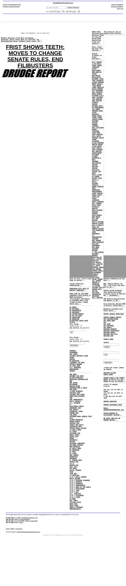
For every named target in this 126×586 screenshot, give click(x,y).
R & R (72, 496)
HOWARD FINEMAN (95, 143)
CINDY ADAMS (97, 72)
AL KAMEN (95, 205)
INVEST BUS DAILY (77, 450)
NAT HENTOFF (97, 175)
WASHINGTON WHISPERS (96, 347)
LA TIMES (73, 458)
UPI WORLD (107, 336)
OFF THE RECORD (95, 256)
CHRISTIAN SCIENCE (77, 416)
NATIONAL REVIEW (76, 474)
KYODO (72, 369)
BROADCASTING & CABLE (78, 405)
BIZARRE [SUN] (97, 88)
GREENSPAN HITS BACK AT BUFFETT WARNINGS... (79, 292)
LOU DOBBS (96, 124)
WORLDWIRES (74, 384)
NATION (72, 470)
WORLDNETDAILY (75, 551)
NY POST (73, 482)
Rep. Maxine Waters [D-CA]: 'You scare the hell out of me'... (114, 287)
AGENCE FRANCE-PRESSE (112, 324)
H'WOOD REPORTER (76, 444)
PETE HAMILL (97, 171)
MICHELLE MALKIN (95, 242)
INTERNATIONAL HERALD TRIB (81, 440)
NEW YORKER (74, 486)
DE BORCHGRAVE (97, 122)
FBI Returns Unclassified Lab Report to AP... (114, 304)
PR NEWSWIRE (74, 373)
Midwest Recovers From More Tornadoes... (18, 40)
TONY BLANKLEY (97, 90)
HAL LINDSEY (97, 237)
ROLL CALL (73, 500)
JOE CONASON (97, 112)
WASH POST (73, 545)
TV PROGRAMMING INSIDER (97, 278)
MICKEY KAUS (97, 207)
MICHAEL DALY (97, 120)
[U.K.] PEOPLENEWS (77, 527)
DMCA (13, 571)
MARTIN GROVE (97, 167)
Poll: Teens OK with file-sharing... (97, 52)
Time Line (120, 8)
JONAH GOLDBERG (95, 162)
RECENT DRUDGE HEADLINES (113, 320)
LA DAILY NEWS (75, 456)
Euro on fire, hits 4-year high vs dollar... (81, 280)
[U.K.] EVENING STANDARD (80, 517)
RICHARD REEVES (95, 293)
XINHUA (72, 386)
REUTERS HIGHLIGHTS (111, 340)
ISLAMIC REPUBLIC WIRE (79, 367)
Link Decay (19, 571)
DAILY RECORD (75, 515)
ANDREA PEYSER (97, 268)
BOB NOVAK (96, 253)
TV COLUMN (96, 336)
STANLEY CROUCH (95, 117)
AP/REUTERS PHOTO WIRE (79, 329)
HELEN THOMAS (97, 328)
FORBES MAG (74, 436)
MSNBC (72, 466)
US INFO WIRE (75, 380)
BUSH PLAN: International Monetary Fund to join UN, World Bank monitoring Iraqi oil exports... (97, 39)
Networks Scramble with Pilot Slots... (113, 315)
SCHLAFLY (95, 306)
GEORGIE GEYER (97, 159)
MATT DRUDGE (97, 68)
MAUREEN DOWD (97, 126)
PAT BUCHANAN (97, 102)
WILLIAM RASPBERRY (96, 287)
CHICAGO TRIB (75, 412)
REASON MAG (74, 498)
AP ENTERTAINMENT (77, 321)
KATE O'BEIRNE (97, 259)
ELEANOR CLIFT (97, 108)
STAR (71, 506)
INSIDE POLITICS (95, 196)
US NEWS (73, 539)
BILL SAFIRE (97, 304)
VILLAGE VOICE (75, 543)
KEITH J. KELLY (95, 210)
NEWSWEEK (73, 490)
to (65, 12)
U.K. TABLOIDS (75, 533)
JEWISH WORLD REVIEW (78, 454)
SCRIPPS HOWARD (76, 378)
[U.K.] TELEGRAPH (77, 535)
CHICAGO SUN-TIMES (77, 414)
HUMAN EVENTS (75, 446)
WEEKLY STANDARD (76, 549)
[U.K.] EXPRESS (76, 519)
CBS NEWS (73, 407)
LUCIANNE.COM (75, 460)
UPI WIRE (106, 332)
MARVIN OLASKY (97, 262)
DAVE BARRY (96, 78)
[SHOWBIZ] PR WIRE (77, 376)
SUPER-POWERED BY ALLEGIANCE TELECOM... (112, 434)
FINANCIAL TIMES (76, 434)
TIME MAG (73, 508)
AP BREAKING (74, 327)
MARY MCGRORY (97, 245)
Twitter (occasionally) (31, 563)
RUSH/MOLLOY (97, 302)
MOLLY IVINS (97, 203)
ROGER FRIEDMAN (95, 149)
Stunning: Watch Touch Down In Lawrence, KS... (21, 42)
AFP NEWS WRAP (109, 328)
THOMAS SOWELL (97, 318)
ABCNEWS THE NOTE (77, 391)
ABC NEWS (73, 389)
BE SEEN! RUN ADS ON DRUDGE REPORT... (111, 440)
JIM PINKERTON (97, 270)
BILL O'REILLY (97, 264)
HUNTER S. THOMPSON (96, 333)
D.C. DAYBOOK (75, 424)
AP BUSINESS (74, 319)
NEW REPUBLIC (75, 476)
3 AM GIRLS (96, 70)
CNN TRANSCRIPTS (76, 420)
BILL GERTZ (96, 157)
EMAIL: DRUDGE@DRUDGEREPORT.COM (113, 428)
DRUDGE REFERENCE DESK (112, 424)
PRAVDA (72, 371)
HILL (71, 442)
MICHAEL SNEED (97, 314)
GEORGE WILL (97, 340)
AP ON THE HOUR (76, 323)
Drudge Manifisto (24, 561)
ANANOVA (73, 361)
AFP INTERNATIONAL (110, 326)
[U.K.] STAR (74, 529)
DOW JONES (73, 365)
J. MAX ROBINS (97, 296)
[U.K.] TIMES (75, 537)
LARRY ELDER (97, 134)
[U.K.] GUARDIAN (76, 521)
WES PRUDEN (96, 282)
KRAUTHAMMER (97, 223)
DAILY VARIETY (75, 422)
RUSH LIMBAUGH (97, 235)
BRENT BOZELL (97, 94)
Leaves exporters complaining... (77, 286)
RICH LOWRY (96, 239)
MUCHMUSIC (73, 468)
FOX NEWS (73, 438)
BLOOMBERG (73, 363)
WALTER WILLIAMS (95, 343)
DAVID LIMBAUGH (95, 232)
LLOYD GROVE (97, 169)
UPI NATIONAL (108, 334)
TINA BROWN (96, 96)
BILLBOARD (73, 401)
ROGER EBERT (97, 132)
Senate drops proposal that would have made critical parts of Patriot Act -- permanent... (114, 296)
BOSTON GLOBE (75, 403)
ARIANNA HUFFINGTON (96, 188)
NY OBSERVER (74, 480)
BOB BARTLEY (97, 80)
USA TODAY (73, 541)
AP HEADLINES (75, 325)
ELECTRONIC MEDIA (77, 428)
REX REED (95, 290)
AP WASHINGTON (75, 316)
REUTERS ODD (108, 346)
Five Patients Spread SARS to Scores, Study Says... (114, 310)
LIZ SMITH (96, 312)
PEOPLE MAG (74, 494)
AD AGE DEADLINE (76, 393)
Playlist (21, 564)
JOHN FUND (96, 152)
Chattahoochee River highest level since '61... (21, 44)
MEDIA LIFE (74, 464)
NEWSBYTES (73, 488)
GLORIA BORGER (97, 92)
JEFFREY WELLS (97, 338)
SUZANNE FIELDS (95, 139)
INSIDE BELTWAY (95, 192)
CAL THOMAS (96, 330)
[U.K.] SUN (74, 531)
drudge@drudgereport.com (29, 560)
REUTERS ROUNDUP (110, 338)
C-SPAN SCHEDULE (76, 410)
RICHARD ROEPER (95, 299)
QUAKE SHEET (108, 389)
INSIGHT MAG (74, 448)
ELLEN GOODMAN (97, 165)
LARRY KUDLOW (97, 225)
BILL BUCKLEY (97, 104)
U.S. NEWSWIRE (75, 382)
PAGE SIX (95, 266)
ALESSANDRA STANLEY (96, 321)
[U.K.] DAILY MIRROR (78, 513)
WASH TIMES (74, 547)
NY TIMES (73, 484)
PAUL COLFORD (97, 110)
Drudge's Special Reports (11, 6)
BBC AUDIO (73, 399)
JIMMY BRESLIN (97, 98)
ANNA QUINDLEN (97, 284)
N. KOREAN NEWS (76, 492)
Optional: (48, 12)
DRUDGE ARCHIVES (110, 420)
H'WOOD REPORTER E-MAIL (97, 183)
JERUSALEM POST (76, 452)
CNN (71, 418)
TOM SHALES (96, 308)
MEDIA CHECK (74, 462)
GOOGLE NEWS (108, 350)
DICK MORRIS (97, 251)
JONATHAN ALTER (95, 75)
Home (7, 571)
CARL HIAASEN (97, 173)
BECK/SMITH (96, 86)
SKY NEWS (73, 502)
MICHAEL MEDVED (95, 248)
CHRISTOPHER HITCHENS (97, 178)
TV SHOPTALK (74, 510)
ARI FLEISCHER (97, 146)
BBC (71, 397)
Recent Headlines (117, 4)
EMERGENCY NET (75, 430)
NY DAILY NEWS (75, 478)
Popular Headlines (117, 6)
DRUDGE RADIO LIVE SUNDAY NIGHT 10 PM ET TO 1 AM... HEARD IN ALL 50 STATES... (114, 394)
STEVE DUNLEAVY (95, 129)
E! (70, 426)
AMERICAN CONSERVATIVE (79, 395)
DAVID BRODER (97, 100)
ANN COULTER (97, 114)
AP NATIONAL (74, 314)
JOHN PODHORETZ (96, 273)
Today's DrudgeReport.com (12, 4)
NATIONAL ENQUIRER (77, 472)
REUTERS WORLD (109, 342)
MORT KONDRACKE (96, 220)
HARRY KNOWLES (97, 217)
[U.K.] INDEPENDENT (77, 523)
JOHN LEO (95, 229)
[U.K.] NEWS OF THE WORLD (80, 525)
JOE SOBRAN (96, 316)
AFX (104, 330)
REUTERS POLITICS (110, 344)
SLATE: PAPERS (75, 504)
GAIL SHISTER (97, 310)
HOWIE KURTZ (97, 227)
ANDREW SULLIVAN (95, 325)
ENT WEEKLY (74, 432)
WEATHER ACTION (109, 387)
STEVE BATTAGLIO (96, 83)
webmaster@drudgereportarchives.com (28, 574)
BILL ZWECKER (97, 350)
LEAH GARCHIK (97, 154)
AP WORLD (73, 312)
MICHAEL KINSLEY (95, 214)
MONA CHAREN (97, 106)
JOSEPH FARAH (97, 136)
